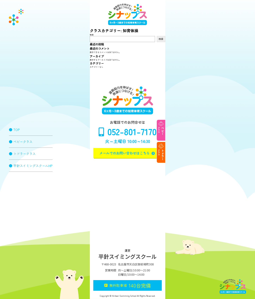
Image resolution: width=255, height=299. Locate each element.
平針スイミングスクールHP (33, 165)
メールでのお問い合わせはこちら (127, 153)
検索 (92, 34)
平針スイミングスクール (127, 256)
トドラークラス (24, 153)
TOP (16, 129)
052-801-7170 (128, 131)
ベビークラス (22, 141)
